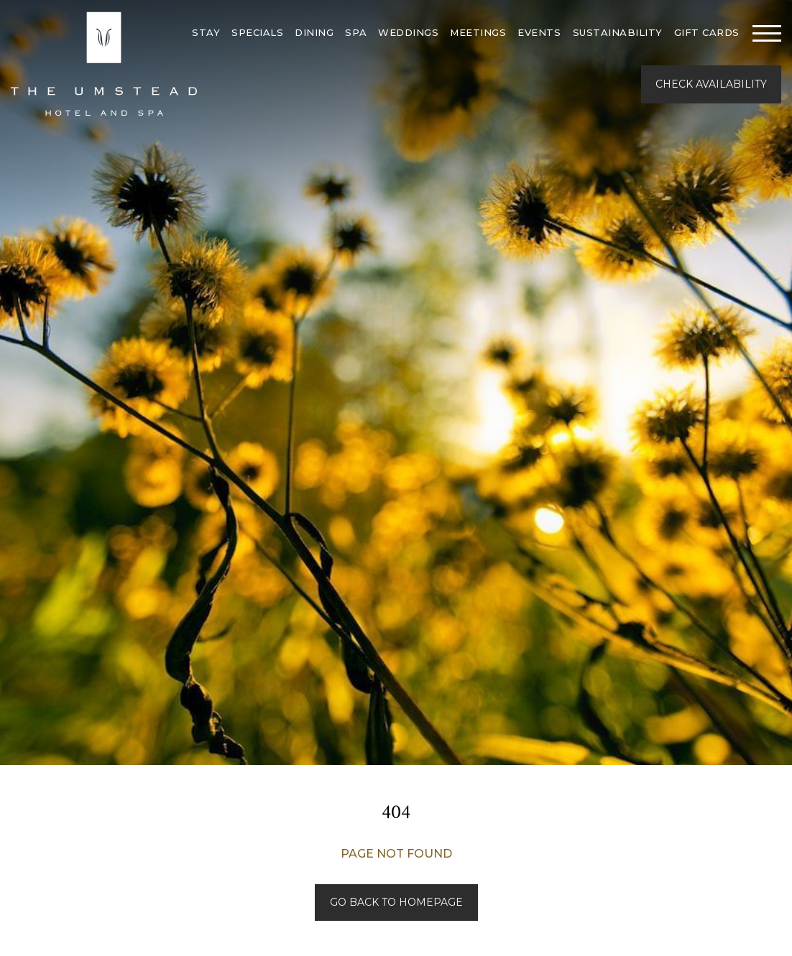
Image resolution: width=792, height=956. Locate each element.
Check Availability (711, 84)
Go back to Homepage (396, 902)
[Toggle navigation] (766, 32)
